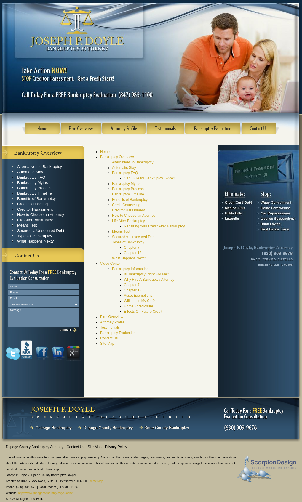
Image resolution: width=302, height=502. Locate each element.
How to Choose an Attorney (40, 214)
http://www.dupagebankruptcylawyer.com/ (45, 493)
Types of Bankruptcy (34, 236)
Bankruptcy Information (130, 269)
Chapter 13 (132, 253)
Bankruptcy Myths (32, 182)
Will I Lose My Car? (139, 301)
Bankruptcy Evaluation (117, 333)
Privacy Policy (116, 447)
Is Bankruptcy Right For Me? (146, 274)
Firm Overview (111, 317)
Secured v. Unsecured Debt (40, 230)
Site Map (107, 343)
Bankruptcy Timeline (34, 193)
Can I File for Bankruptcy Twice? (149, 178)
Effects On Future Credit (143, 311)
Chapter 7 (132, 248)
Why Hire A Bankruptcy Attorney (149, 280)
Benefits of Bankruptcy (36, 198)
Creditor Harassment (35, 209)
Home (105, 152)
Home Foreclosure (138, 306)
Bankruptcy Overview (117, 157)
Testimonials (110, 327)
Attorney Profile (112, 322)
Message (43, 317)
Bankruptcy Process (34, 188)
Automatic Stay (30, 172)
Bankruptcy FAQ (31, 177)
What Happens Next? (35, 241)
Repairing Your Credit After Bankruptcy (154, 226)
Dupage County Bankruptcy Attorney (34, 447)
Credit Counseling (32, 204)
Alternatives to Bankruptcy (39, 166)
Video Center (110, 264)
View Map (96, 481)
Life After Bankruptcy (35, 220)
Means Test (27, 225)
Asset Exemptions (138, 295)
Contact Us (109, 338)
